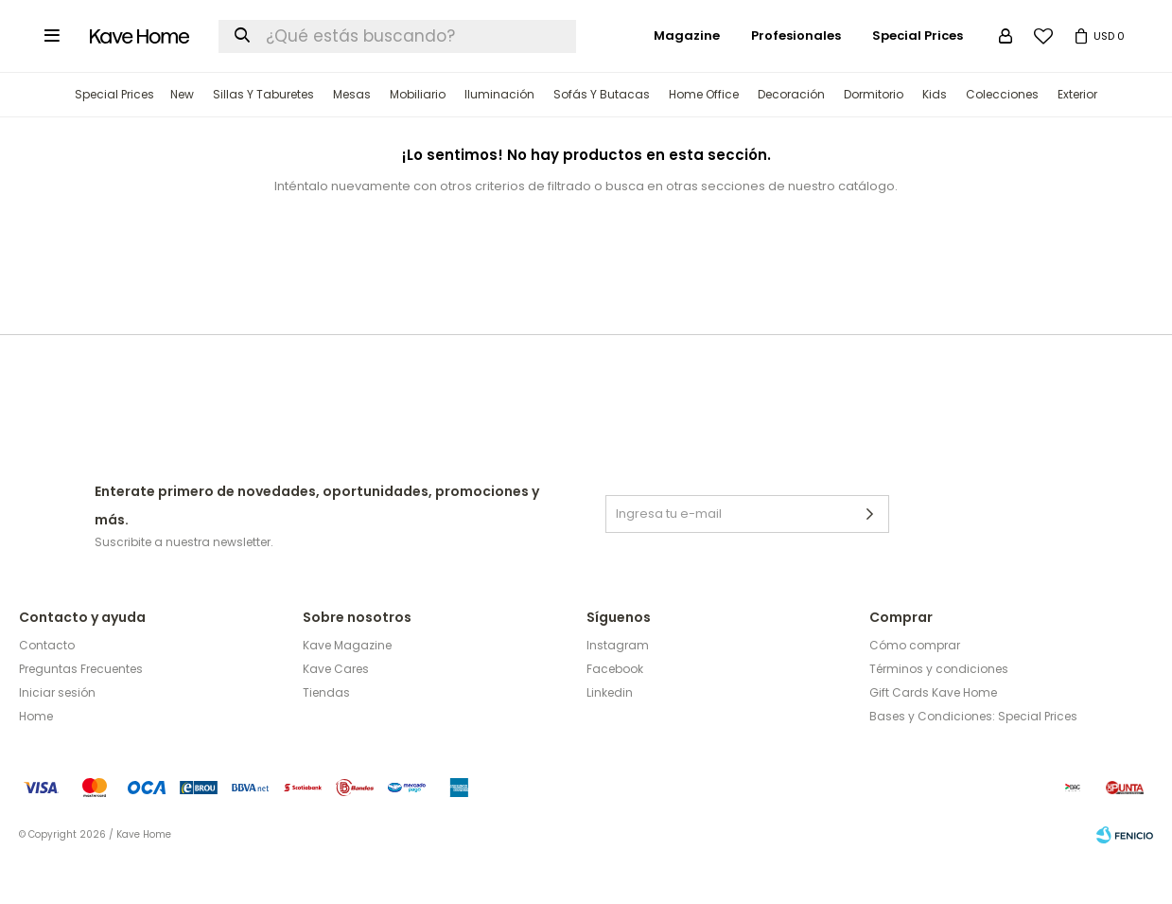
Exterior (1077, 140)
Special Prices (114, 140)
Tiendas (326, 738)
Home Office (704, 140)
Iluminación (499, 140)
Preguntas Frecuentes (81, 714)
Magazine (687, 81)
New (182, 140)
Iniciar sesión (57, 738)
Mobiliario (418, 140)
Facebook (614, 714)
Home (36, 761)
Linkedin (609, 738)
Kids (934, 140)
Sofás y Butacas (601, 140)
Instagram (617, 690)
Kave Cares (336, 714)
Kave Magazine (347, 690)
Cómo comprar (914, 690)
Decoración (791, 140)
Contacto (47, 690)
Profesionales (796, 81)
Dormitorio (873, 140)
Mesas (352, 140)
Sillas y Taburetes (263, 140)
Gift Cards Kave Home (933, 738)
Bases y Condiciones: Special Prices (973, 761)
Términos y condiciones (938, 714)
